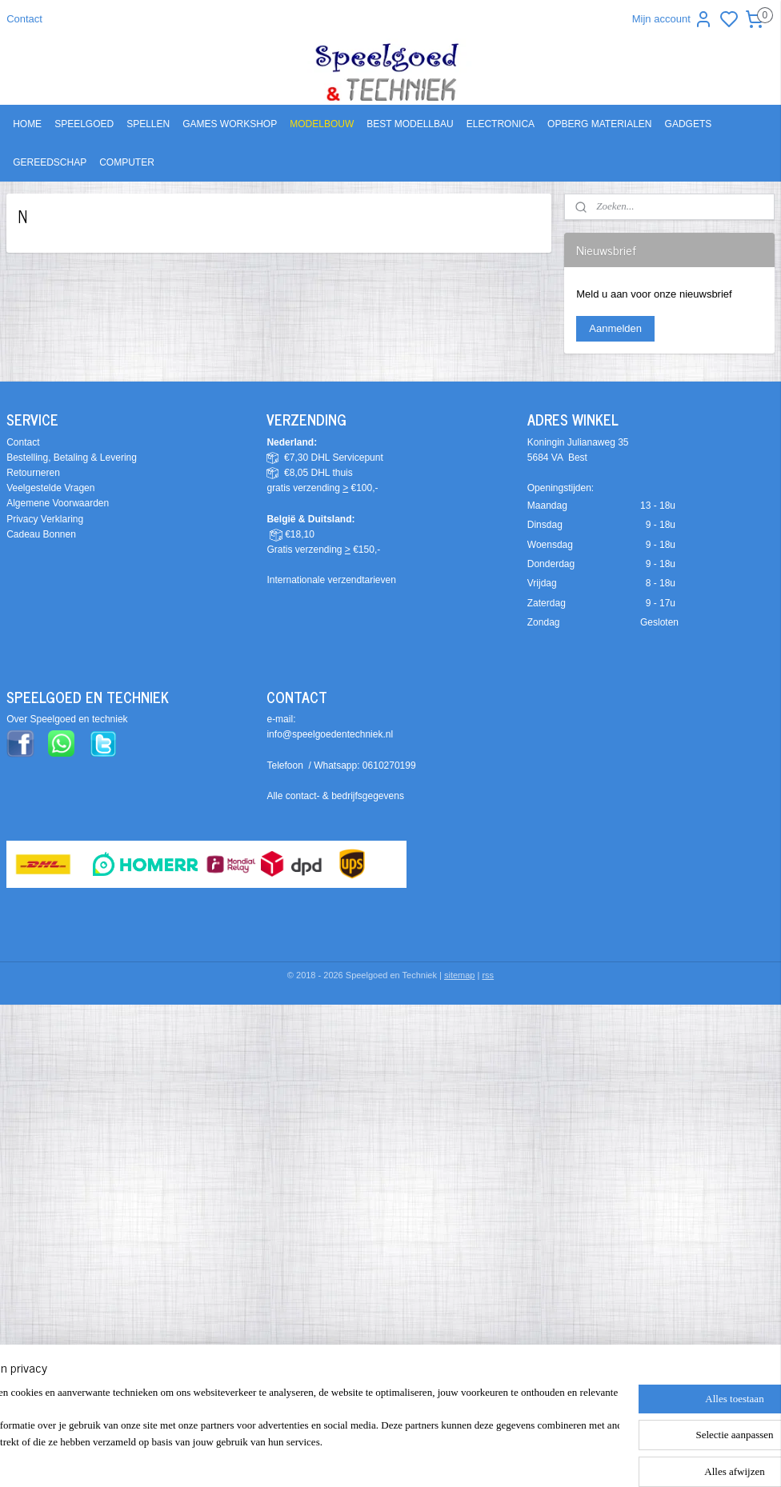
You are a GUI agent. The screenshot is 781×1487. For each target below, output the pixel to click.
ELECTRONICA (501, 124)
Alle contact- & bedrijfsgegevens (334, 795)
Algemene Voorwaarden (57, 503)
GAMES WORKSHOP (229, 124)
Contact (24, 19)
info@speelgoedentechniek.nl (329, 734)
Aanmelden (615, 328)
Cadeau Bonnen (41, 534)
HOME (27, 124)
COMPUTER (126, 162)
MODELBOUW (322, 124)
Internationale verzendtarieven (330, 580)
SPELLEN (148, 124)
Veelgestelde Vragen (50, 488)
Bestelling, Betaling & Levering (71, 457)
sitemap (459, 975)
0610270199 (389, 765)
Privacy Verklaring (44, 519)
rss (488, 975)
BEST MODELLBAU (409, 124)
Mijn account (672, 19)
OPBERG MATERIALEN (599, 124)
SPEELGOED (84, 124)
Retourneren (33, 472)
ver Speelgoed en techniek (70, 719)
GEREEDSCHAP (49, 162)
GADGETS (688, 124)
